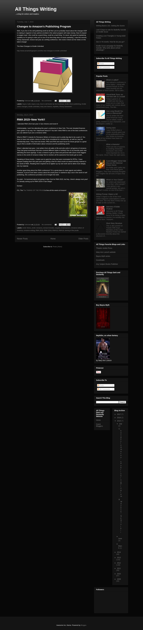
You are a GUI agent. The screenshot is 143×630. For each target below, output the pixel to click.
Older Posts (83, 239)
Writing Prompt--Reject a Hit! (107, 194)
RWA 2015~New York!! (31, 119)
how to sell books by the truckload (52, 104)
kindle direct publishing (73, 104)
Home (53, 239)
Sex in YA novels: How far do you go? (110, 42)
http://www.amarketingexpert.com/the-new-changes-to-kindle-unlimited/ (42, 51)
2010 (119, 574)
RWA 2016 (48, 230)
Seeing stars (111, 128)
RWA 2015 (39, 230)
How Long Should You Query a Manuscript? (114, 112)
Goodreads (100, 260)
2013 (119, 557)
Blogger (83, 625)
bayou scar (35, 104)
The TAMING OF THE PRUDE (34, 190)
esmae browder (48, 228)
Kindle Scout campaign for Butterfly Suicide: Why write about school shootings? (109, 48)
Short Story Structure (114, 223)
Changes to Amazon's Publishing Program (44, 26)
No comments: (47, 101)
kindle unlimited (33, 106)
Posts (101, 64)
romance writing (29, 230)
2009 (119, 579)
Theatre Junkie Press (104, 248)
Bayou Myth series (103, 256)
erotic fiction (27, 228)
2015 (119, 421)
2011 (119, 568)
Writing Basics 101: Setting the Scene (110, 26)
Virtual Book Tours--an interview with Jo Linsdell (115, 96)
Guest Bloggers (99, 425)
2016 (119, 418)
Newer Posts (22, 239)
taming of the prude (72, 230)
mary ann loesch (46, 106)
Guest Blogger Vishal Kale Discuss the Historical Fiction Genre (116, 163)
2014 (119, 552)
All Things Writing (36, 9)
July (120, 424)
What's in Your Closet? (114, 180)
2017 (119, 414)
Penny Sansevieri (65, 106)
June (120, 538)
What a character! (113, 144)
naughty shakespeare (62, 228)
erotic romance (37, 228)
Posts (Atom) (57, 247)
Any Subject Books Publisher (107, 264)
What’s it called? (112, 80)
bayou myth (27, 104)
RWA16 (61, 230)
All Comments (104, 67)
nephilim (55, 106)
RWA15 (55, 230)
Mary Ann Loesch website (106, 252)
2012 (119, 563)
